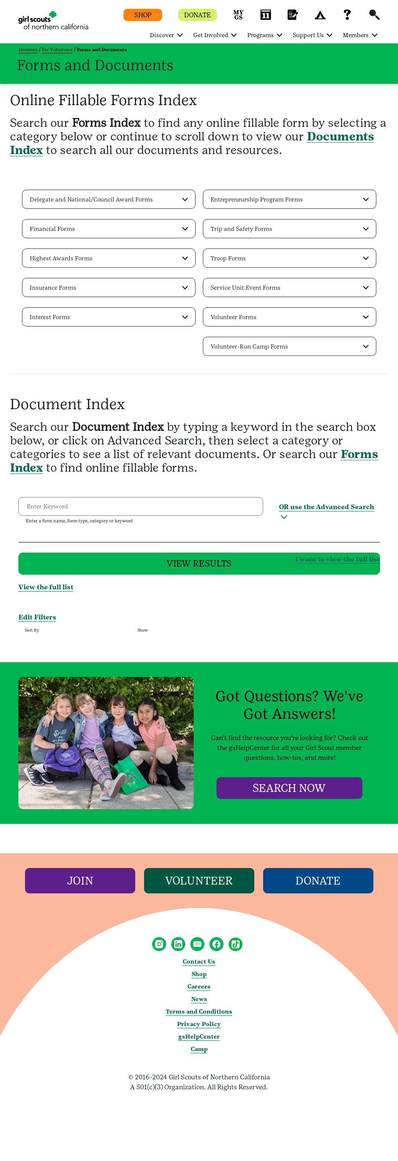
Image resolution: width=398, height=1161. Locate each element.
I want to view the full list (220, 560)
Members (27, 49)
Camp (199, 1053)
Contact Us (199, 966)
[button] (238, 18)
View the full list (45, 592)
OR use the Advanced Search (326, 507)
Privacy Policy (199, 1028)
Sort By (32, 635)
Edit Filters (37, 622)
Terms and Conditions (199, 1016)
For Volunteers (57, 49)
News (199, 1003)
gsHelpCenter (199, 1041)
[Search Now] (289, 793)
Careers (199, 991)
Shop (199, 978)
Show (142, 635)
